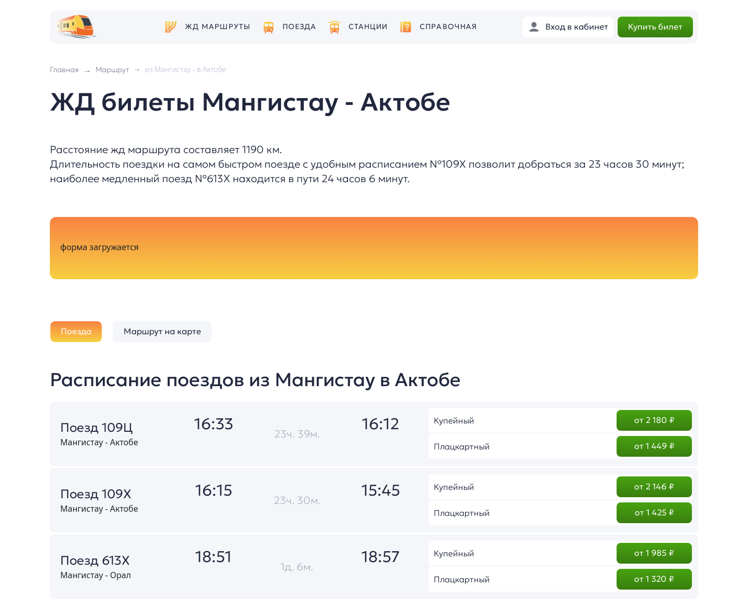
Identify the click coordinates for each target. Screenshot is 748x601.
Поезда (300, 26)
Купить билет (655, 26)
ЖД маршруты (217, 26)
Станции (368, 26)
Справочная (448, 26)
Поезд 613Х (95, 560)
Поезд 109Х (95, 494)
